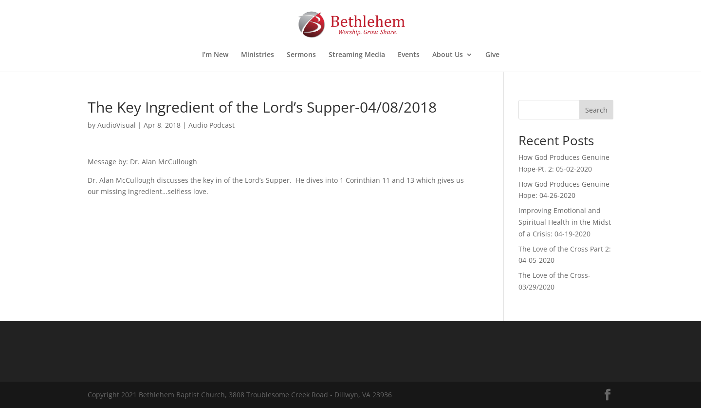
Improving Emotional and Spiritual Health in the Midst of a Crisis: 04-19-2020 (564, 222)
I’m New (215, 55)
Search (596, 110)
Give (492, 55)
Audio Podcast (211, 125)
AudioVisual (116, 125)
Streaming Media (357, 55)
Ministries (257, 55)
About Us (447, 55)
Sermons (301, 55)
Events (409, 55)
